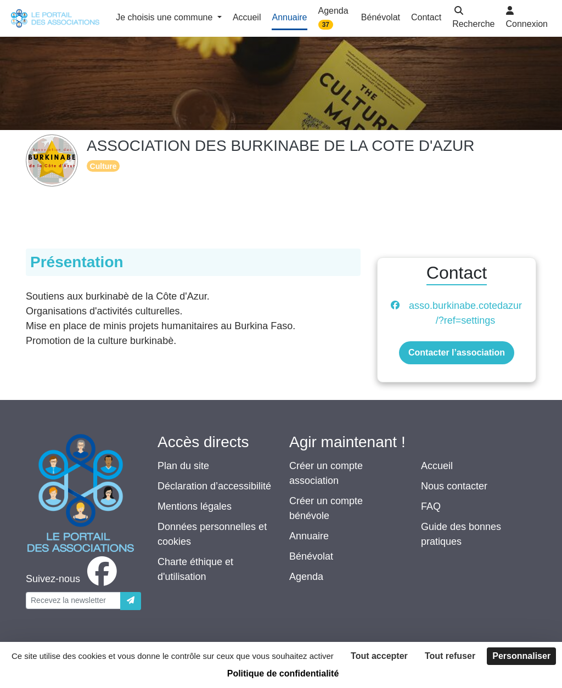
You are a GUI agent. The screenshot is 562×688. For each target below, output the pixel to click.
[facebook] (73, 578)
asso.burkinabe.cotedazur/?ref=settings (465, 313)
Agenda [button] (333, 18)
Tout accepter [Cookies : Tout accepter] (379, 656)
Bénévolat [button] (380, 17)
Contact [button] (426, 17)
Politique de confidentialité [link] (283, 673)
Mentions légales (195, 506)
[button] (473, 18)
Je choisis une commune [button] (165, 17)
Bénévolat (311, 556)
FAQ (431, 506)
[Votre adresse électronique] (73, 600)
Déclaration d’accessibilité (214, 486)
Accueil (437, 465)
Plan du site (183, 465)
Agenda (306, 576)
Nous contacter (454, 486)
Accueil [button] (247, 17)
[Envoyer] (130, 601)
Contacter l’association (456, 352)
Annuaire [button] (289, 17)
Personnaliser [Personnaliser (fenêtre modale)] (521, 656)
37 (325, 25)
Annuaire (309, 536)
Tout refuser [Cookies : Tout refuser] (450, 656)
